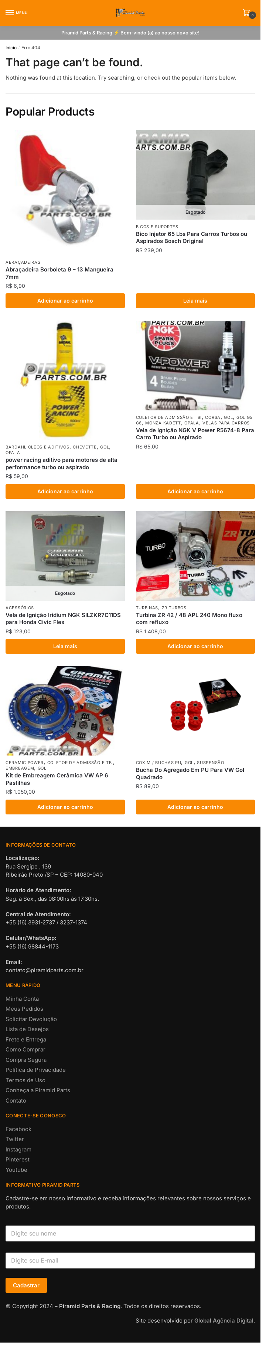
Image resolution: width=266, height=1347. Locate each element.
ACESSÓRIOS (20, 607)
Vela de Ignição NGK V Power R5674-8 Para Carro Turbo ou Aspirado (195, 434)
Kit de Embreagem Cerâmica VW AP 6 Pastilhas (57, 779)
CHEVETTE (85, 447)
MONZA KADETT (163, 423)
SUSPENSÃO (210, 762)
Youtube (16, 1169)
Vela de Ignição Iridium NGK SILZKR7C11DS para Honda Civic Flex (63, 618)
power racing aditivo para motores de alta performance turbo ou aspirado (61, 463)
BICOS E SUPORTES (157, 226)
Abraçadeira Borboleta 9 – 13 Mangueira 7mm (59, 273)
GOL (104, 447)
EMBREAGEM (20, 768)
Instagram (18, 1149)
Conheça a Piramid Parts (38, 1090)
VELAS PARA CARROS (226, 423)
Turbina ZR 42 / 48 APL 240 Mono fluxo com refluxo (189, 618)
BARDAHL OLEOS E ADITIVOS (37, 447)
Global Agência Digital (223, 1320)
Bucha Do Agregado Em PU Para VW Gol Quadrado (190, 773)
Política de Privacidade (36, 1069)
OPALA (13, 452)
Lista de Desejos (27, 1029)
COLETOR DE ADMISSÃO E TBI (169, 417)
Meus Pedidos (24, 1008)
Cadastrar (26, 1285)
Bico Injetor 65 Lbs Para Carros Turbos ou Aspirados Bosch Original (191, 237)
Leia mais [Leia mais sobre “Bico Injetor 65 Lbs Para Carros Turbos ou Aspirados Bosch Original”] (195, 300)
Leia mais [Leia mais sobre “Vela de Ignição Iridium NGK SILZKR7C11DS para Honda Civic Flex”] (65, 646)
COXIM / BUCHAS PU (158, 762)
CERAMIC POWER (25, 762)
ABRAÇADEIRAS (23, 262)
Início (11, 47)
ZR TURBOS (174, 607)
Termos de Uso (25, 1080)
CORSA (213, 417)
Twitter (15, 1139)
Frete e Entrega (26, 1039)
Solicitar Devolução (31, 1019)
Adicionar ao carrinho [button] (65, 300)
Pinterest (18, 1159)
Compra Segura (26, 1059)
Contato (16, 1100)
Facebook (18, 1129)
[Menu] (17, 13)
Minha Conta (22, 998)
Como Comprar (25, 1049)
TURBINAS (147, 607)
